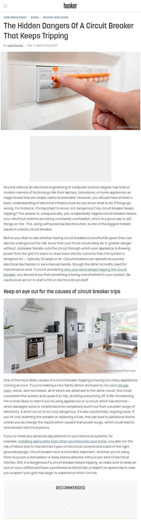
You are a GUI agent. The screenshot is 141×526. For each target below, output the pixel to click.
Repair (35, 17)
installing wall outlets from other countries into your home (62, 441)
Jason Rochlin (15, 45)
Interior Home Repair (55, 17)
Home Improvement (15, 17)
